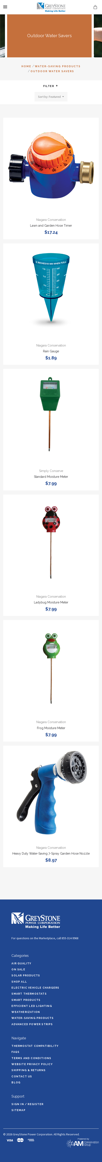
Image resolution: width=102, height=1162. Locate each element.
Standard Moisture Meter (51, 476)
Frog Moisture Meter (51, 728)
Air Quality (21, 963)
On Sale (18, 969)
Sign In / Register (27, 1104)
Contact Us (21, 1076)
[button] (57, 85)
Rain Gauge (51, 351)
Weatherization (25, 1012)
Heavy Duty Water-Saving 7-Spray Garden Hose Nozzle (51, 853)
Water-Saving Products (32, 1018)
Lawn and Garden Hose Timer (51, 225)
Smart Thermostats (28, 993)
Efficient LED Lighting (31, 1006)
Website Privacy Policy (32, 1064)
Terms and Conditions (31, 1058)
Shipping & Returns (28, 1070)
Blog (16, 1082)
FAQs (15, 1052)
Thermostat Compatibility (35, 1045)
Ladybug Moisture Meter (51, 602)
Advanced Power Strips (32, 1024)
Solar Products (25, 975)
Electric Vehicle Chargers (35, 987)
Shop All (19, 981)
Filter (50, 86)
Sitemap (18, 1110)
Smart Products (25, 1000)
